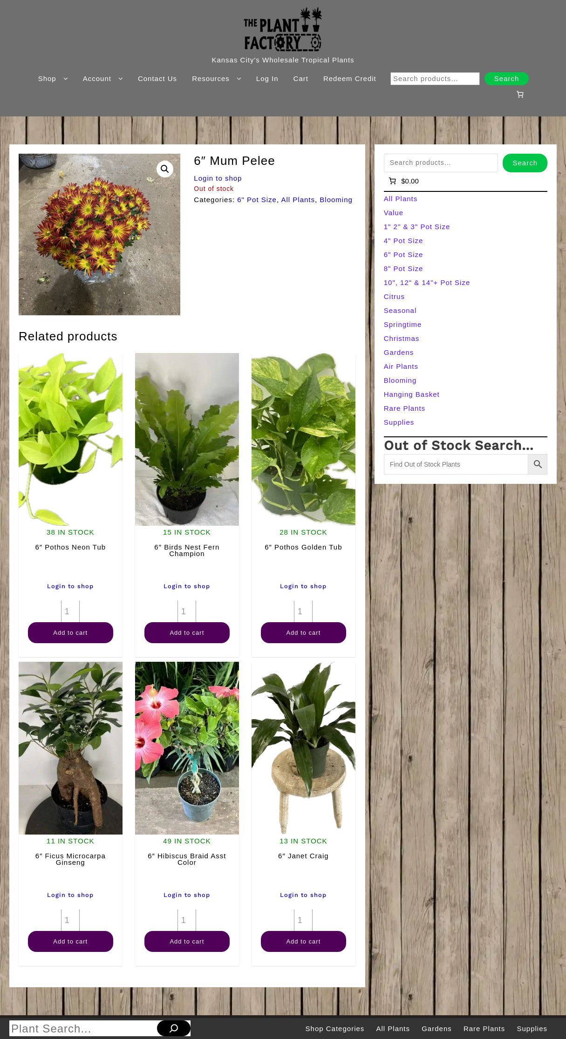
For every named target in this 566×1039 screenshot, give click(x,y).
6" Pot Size (257, 200)
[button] (165, 169)
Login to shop (218, 178)
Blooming (336, 200)
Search (506, 78)
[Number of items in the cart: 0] (520, 94)
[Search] (174, 1028)
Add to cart (70, 632)
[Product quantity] (70, 611)
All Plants (298, 200)
